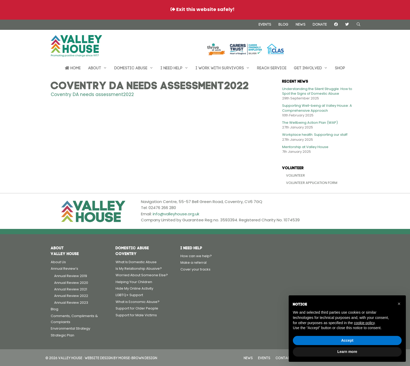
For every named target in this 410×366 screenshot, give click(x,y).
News (300, 24)
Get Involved (312, 67)
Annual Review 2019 (70, 275)
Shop (340, 67)
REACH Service (272, 67)
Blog (283, 24)
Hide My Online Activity (134, 288)
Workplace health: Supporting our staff (315, 134)
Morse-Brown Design (137, 357)
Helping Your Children (134, 281)
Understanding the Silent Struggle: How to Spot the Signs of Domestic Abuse (317, 91)
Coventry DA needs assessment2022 (92, 94)
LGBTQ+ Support (129, 294)
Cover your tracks (195, 269)
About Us (58, 262)
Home (73, 67)
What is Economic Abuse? (138, 301)
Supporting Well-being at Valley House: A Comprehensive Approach (317, 108)
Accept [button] (347, 340)
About (99, 67)
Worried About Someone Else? (142, 275)
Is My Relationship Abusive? (139, 268)
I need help (176, 67)
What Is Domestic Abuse (136, 262)
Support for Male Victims (136, 315)
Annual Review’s (64, 268)
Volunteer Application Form (311, 182)
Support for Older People (137, 308)
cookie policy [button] (364, 323)
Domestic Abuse (135, 67)
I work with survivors (224, 67)
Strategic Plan (62, 335)
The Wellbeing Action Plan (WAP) (310, 122)
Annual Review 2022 (71, 295)
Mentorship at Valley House (305, 146)
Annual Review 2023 (71, 302)
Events (265, 24)
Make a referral (193, 262)
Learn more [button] (347, 352)
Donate (320, 24)
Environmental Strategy (70, 328)
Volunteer (295, 175)
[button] (399, 304)
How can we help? (196, 256)
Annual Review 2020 (71, 282)
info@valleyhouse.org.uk (176, 214)
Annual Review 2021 (70, 289)
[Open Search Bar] (358, 24)
